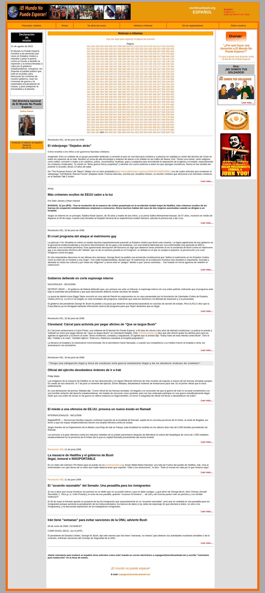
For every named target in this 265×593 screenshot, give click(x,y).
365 (106, 92)
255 (150, 76)
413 (141, 97)
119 (168, 59)
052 (137, 51)
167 (115, 66)
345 (106, 89)
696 (154, 132)
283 (97, 81)
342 (93, 89)
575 (150, 117)
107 (115, 59)
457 (159, 102)
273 (141, 79)
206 (111, 71)
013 (141, 46)
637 (159, 124)
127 (115, 61)
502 (93, 109)
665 (106, 130)
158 (163, 64)
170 (128, 66)
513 (141, 109)
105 (106, 59)
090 (128, 56)
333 (141, 87)
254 (146, 76)
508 (119, 109)
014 (146, 46)
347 (115, 89)
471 (133, 104)
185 (106, 69)
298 (163, 81)
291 (133, 81)
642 (93, 127)
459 (168, 102)
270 (128, 79)
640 (172, 124)
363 (97, 92)
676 (154, 130)
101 (89, 59)
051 (133, 51)
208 (119, 71)
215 (150, 71)
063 (97, 54)
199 (168, 69)
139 (168, 61)
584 (102, 119)
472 (137, 104)
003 (97, 46)
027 (115, 49)
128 (119, 61)
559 (168, 114)
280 (172, 79)
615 (150, 122)
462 (93, 104)
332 (137, 87)
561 (89, 117)
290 (128, 81)
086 (111, 56)
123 (97, 61)
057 (159, 51)
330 (128, 87)
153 (141, 64)
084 (102, 56)
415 (150, 97)
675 (150, 130)
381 (89, 94)
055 (150, 51)
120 (172, 59)
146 (111, 64)
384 (102, 94)
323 (97, 87)
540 (172, 112)
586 (111, 119)
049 (124, 51)
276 (154, 79)
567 (115, 117)
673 (141, 130)
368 (119, 92)
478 (163, 104)
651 (133, 127)
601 (89, 122)
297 (159, 81)
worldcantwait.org (114, 465)
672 (137, 130)
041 (89, 51)
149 (124, 64)
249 (124, 76)
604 (102, 122)
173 (141, 66)
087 (115, 56)
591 (133, 119)
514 (146, 109)
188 (119, 69)
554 (146, 114)
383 (97, 94)
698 (163, 132)
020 (172, 46)
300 (172, 81)
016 (154, 46)
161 (89, 66)
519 (168, 109)
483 (97, 107)
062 (93, 54)
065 (106, 54)
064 (102, 54)
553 (141, 114)
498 (163, 107)
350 (128, 89)
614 (146, 122)
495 (150, 107)
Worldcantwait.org (148, 333)
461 (89, 104)
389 (124, 94)
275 (150, 79)
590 (128, 119)
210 (128, 71)
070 (128, 54)
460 (172, 102)
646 (111, 127)
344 (102, 89)
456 (154, 102)
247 (115, 76)
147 (115, 64)
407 (115, 97)
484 (102, 107)
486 (111, 107)
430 (128, 99)
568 (119, 117)
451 (133, 102)
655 (150, 127)
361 (89, 92)
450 (128, 102)
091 (133, 56)
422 (93, 99)
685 (106, 132)
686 (111, 132)
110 (128, 59)
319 (168, 84)
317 (159, 84)
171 (133, 66)
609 (124, 122)
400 (172, 94)
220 (172, 71)
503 (97, 109)
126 (111, 61)
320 (172, 84)
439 (168, 99)
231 (133, 74)
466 (111, 104)
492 (137, 107)
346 (111, 89)
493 (141, 107)
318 (163, 84)
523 (97, 112)
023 (97, 49)
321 (89, 87)
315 (150, 84)
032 (137, 49)
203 (97, 71)
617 (159, 122)
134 (146, 61)
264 (102, 79)
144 (102, 64)
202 (93, 71)
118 (163, 59)
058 (163, 51)
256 (154, 76)
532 (137, 112)
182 (93, 69)
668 (119, 130)
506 (111, 109)
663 (97, 130)
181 (89, 69)
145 (106, 64)
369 (124, 92)
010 (128, 46)
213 (141, 71)
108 (119, 59)
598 (163, 119)
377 (159, 92)
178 (163, 66)
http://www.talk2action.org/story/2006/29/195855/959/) (143, 171)
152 (137, 64)
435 (150, 99)
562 (93, 117)
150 (128, 64)
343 (97, 89)
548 (119, 114)
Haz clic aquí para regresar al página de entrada (130, 39)
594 (146, 119)
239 (168, 74)
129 (124, 61)
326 (111, 87)
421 (89, 99)
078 (163, 54)
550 (128, 114)
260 (172, 76)
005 (106, 46)
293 (141, 81)
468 (119, 104)
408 (119, 97)
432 (137, 99)
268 (119, 79)
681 (89, 132)
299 (168, 81)
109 (124, 59)
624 (102, 124)
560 (172, 114)
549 (124, 114)
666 (111, 130)
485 (106, 107)
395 (150, 94)
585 (106, 119)
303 (97, 84)
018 (163, 46)
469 (124, 104)
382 (93, 94)
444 (102, 102)
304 (102, 84)
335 (150, 87)
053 (141, 51)
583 (97, 119)
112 (137, 59)
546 (111, 114)
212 (137, 71)
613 (141, 122)
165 (106, 66)
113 (141, 59)
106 (111, 59)
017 (159, 46)
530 (128, 112)
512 (137, 109)
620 (172, 122)
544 (102, 114)
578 (163, 117)
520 (172, 109)
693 (141, 132)
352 (137, 89)
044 (102, 51)
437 (159, 99)
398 (163, 94)
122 (93, 61)
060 (172, 51)
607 (115, 122)
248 (119, 76)
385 (106, 94)
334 (146, 87)
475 (150, 104)
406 (111, 97)
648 (119, 127)
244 (102, 76)
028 (119, 49)
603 (97, 122)
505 (106, 109)
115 (150, 59)
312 (137, 84)
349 (124, 89)
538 (163, 112)
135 (150, 61)
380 (172, 92)
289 (124, 81)
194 (146, 69)
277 (159, 79)
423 (97, 99)
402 (93, 97)
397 (159, 94)
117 (159, 59)
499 (168, 107)
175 (150, 66)
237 (159, 74)
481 (89, 107)
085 (106, 56)
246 (111, 76)
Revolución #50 (55, 449)
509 (124, 109)
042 (93, 51)
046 (111, 51)
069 (124, 54)
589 (124, 119)
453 (141, 102)
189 (124, 69)
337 (159, 87)
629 (124, 124)
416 (154, 97)
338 (163, 87)
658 (163, 127)
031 (133, 49)
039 (168, 49)
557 (159, 114)
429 (124, 99)
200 (172, 69)
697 (159, 132)
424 (102, 99)
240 (172, 74)
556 (154, 114)
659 (168, 127)
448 (119, 102)
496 (154, 107)
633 (141, 124)
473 (141, 104)
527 (115, 112)
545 (106, 114)
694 (146, 132)
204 (102, 71)
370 (128, 92)
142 (93, 64)
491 (133, 107)
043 (97, 51)
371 (133, 92)
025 (106, 49)
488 (119, 107)
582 (93, 119)
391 (133, 94)
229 (124, 74)
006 (111, 46)
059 (168, 51)
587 (115, 119)
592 (137, 119)
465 (106, 104)
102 (93, 59)
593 (141, 119)
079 (168, 54)
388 (119, 94)
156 (154, 64)
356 (154, 89)
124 (102, 61)
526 (111, 112)
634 (146, 124)
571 (133, 117)
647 (115, 127)
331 (133, 87)
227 (115, 74)
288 (119, 81)
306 (111, 84)
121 (89, 61)
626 (111, 124)
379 (168, 92)
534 (146, 112)
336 (154, 87)
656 (154, 127)
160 (172, 64)
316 (154, 84)
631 (133, 124)
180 (172, 66)
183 (97, 69)
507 (115, 109)
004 (102, 46)
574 (146, 117)
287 (115, 81)
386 (111, 94)
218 (163, 71)
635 (150, 124)
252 (137, 76)
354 (146, 89)
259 (168, 76)
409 (124, 97)
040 (172, 49)
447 (115, 102)
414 (146, 97)
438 (163, 99)
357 (159, 89)
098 (163, 56)
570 (128, 117)
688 (119, 132)
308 (119, 84)
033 (141, 49)
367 (115, 92)
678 (163, 130)
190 (128, 69)
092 (137, 56)
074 (146, 54)
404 (102, 97)
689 (124, 132)
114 (146, 59)
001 (89, 46)
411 (133, 97)
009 (124, 46)
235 (150, 74)
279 (168, 79)
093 (141, 56)
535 (150, 112)
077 (159, 54)
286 (111, 81)
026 (111, 49)
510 (128, 109)
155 (150, 64)
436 (154, 99)
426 (111, 99)
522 (93, 112)
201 (89, 71)
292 (137, 81)
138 (163, 61)
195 (150, 69)
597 (159, 119)
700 (172, 132)
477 (159, 104)
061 (89, 54)
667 (115, 130)
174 (146, 66)
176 (154, 66)
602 (93, 122)
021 (89, 49)
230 (128, 74)
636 (154, 124)
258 (163, 76)
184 (102, 69)
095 (150, 56)
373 (141, 92)
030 (128, 49)
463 (97, 104)
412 (137, 97)
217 (159, 71)
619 (168, 122)
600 (172, 119)
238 (163, 74)
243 (97, 76)
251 (133, 76)
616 (154, 122)
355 (150, 89)
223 (97, 74)
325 (106, 87)
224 (102, 74)
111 (133, 59)
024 (102, 49)
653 (141, 127)
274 (146, 79)
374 (146, 92)
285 (106, 81)
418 (163, 97)
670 (128, 130)
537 (159, 112)
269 (124, 79)
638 (163, 124)
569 (124, 117)
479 (168, 104)
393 (141, 94)
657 (159, 127)
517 (159, 109)
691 (133, 132)
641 (89, 127)
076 (154, 54)
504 (102, 109)
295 (150, 81)
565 (106, 117)
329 (124, 87)
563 (97, 117)
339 (168, 87)
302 (93, 84)
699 (168, 132)
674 (146, 130)
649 (124, 127)
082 (93, 56)
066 (111, 54)
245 (106, 76)
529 (124, 112)
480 (172, 104)
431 (133, 99)
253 (141, 76)
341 (89, 89)
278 (163, 79)
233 (141, 74)
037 (159, 49)
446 (111, 102)
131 (133, 61)
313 (141, 84)
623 (97, 124)
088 (119, 56)
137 (159, 61)
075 (150, 54)
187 (115, 69)
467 (115, 104)
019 (168, 46)
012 (137, 46)
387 (115, 94)
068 (119, 54)
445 (106, 102)
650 (128, 127)
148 (119, 64)
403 (97, 97)
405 (106, 97)
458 (163, 102)
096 (154, 56)
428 (119, 99)
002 (93, 46)
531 (133, 112)
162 (93, 66)
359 (168, 89)
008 (119, 46)
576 (154, 117)
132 (137, 61)
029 (124, 49)
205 (106, 71)
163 (97, 66)
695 (150, 132)
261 (89, 79)
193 (141, 69)
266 (111, 79)
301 (89, 84)
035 (150, 49)
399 (168, 94)
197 (159, 69)
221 (89, 74)
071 (133, 54)
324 (102, 87)
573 (141, 117)
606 (111, 122)
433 (141, 99)
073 (141, 54)
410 (128, 97)
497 (159, 107)
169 (124, 66)
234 (146, 74)
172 (137, 66)
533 (141, 112)
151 (133, 64)
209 (124, 71)
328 (119, 87)
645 (106, 127)
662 (93, 130)
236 (154, 74)
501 (89, 109)
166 (111, 66)
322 (93, 87)
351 (133, 89)
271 (133, 79)
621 (89, 124)
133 (141, 61)
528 (119, 112)
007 (115, 46)
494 (146, 107)
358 (163, 89)
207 (115, 71)
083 (97, 56)
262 (93, 79)
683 (97, 132)
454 (146, 102)
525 (106, 112)
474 (146, 104)
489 (124, 107)
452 (137, 102)
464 (102, 104)
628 (119, 124)
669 (124, 130)
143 (97, 64)
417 (159, 97)
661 (89, 130)
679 (168, 130)
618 (163, 122)
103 (97, 59)
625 (106, 124)
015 (150, 46)
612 (137, 122)
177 (159, 66)
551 (133, 114)
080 (172, 54)
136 (154, 61)
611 (133, 122)
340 (172, 87)
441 (89, 102)
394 (146, 94)
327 (115, 87)
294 (146, 81)
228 (119, 74)
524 (102, 112)
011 (133, 46)
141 (89, 64)
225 (106, 74)
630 (128, 124)
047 (115, 51)
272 (137, 79)
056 (154, 51)
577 (159, 117)
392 (137, 94)
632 (137, 124)
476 (154, 104)
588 (119, 119)
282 (93, 81)
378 (163, 92)
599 (168, 119)
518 (163, 109)
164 (102, 66)
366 (111, 92)
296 (154, 81)
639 (168, 124)
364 (102, 92)
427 (115, 99)
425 (106, 99)
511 (133, 109)
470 (128, 104)
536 (154, 112)
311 (133, 84)
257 (159, 76)
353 (141, 89)
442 (93, 102)
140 (172, 61)
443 (97, 102)
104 (102, 59)
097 (159, 56)
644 (102, 127)
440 (172, 99)
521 (89, 112)
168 (119, 66)
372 (137, 92)
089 (124, 56)
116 (154, 59)
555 (150, 114)
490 (128, 107)
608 (119, 122)
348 (119, 89)
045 (106, 51)
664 (102, 130)
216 (154, 71)
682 (93, 132)
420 (172, 97)
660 (172, 127)
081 (89, 56)
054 (146, 51)
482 (93, 107)
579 (168, 117)
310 (128, 84)
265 (106, 79)
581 (89, 119)
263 (97, 79)
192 (137, 69)
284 (102, 81)
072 (137, 54)
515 (150, 109)
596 (154, 119)
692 (137, 132)
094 (146, 56)
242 (93, 76)
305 (106, 84)
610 (128, 122)
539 (168, 112)
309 (124, 84)
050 (128, 51)
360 (172, 89)
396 (154, 94)
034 (146, 49)
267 (115, 79)
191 (133, 69)
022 (93, 49)
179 (168, 66)
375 (150, 92)
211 (133, 71)
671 (133, 130)
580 (172, 117)
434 (146, 99)
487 (115, 107)
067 (115, 54)
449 (124, 102)
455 (150, 102)
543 (97, 114)
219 (168, 71)
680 (172, 130)
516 (154, 109)
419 (168, 97)
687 (115, 132)
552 (137, 114)
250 (128, 76)
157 (159, 64)
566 (111, 117)
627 (115, 124)
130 (128, 61)
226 (111, 74)
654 (146, 127)
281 (89, 81)
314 (146, 84)
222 (93, 74)
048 (119, 51)
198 (163, 69)
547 (115, 114)
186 (111, 69)
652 (137, 127)
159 (168, 64)
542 (93, 114)
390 (128, 94)
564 (102, 117)
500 (172, 107)
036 (154, 49)
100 (172, 56)
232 (137, 74)
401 (89, 97)
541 (89, 114)
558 (163, 114)
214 (146, 71)
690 (128, 132)
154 (146, 64)
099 (168, 56)
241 (89, 76)
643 (97, 127)
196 (154, 69)
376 (154, 92)
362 (93, 92)
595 (150, 119)
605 (106, 122)
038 (163, 49)
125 (106, 61)
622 (93, 124)
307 (115, 84)
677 (159, 130)
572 (137, 117)
